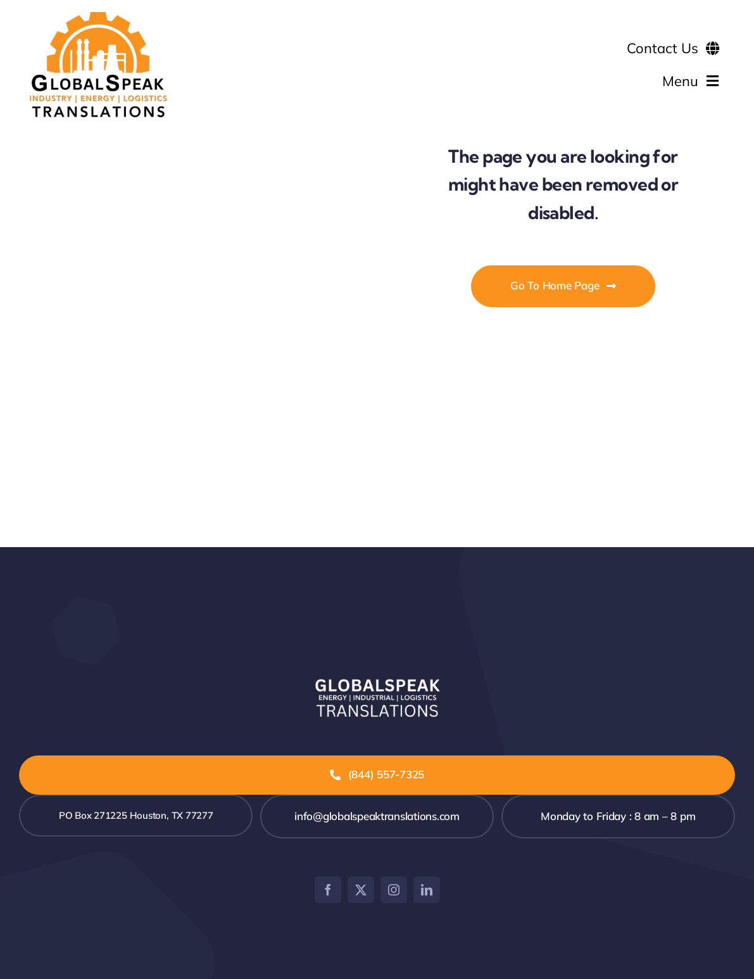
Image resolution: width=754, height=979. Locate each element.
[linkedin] (426, 889)
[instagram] (393, 889)
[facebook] (328, 889)
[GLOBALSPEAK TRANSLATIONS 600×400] (98, 17)
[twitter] (361, 889)
